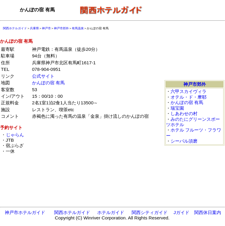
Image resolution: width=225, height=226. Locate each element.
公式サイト (43, 76)
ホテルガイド (110, 212)
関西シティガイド (150, 212)
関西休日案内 (207, 212)
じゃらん (15, 134)
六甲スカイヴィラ (188, 91)
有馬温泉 (78, 28)
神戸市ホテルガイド (25, 212)
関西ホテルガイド (15, 28)
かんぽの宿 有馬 (48, 82)
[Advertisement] (185, 10)
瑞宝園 (177, 108)
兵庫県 (34, 28)
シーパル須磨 (184, 140)
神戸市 (46, 28)
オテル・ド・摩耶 (188, 97)
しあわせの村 (184, 113)
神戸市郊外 (61, 28)
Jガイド (181, 212)
